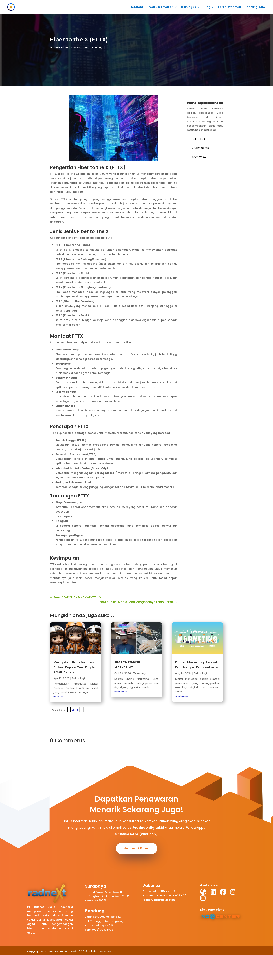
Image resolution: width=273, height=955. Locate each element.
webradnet (61, 47)
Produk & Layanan (160, 7)
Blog (207, 7)
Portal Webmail (229, 7)
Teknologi (96, 47)
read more (59, 696)
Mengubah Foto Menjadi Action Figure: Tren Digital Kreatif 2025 (74, 667)
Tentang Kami (255, 7)
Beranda (136, 7)
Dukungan (188, 7)
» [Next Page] (82, 709)
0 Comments (200, 147)
